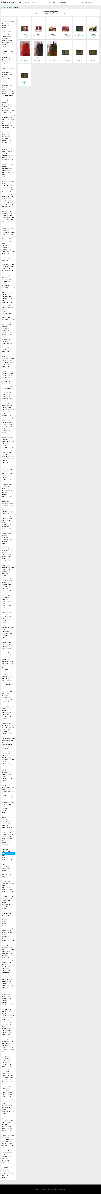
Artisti (20, 2)
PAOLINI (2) (6, 832)
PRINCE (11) (7, 894)
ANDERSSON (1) (8, 49)
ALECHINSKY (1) (7, 42)
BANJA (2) (5, 100)
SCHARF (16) (6, 981)
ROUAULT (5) (7, 960)
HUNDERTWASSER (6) (7, 485)
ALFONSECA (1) (7, 44)
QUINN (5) (6, 900)
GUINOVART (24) (8, 441)
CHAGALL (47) (7, 215)
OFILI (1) (5, 806)
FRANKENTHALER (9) (8, 389)
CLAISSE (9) (7, 236)
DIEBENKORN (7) (8, 307)
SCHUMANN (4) (7, 987)
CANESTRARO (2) (7, 196)
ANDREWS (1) (7, 51)
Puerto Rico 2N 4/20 (93, 59)
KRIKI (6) (4, 575)
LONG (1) (6, 640)
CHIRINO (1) (6, 230)
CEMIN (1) (6, 209)
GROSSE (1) (7, 437)
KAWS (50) (4, 541)
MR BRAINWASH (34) (7, 740)
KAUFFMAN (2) (7, 539)
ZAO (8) (5, 1171)
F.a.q (64, 1189)
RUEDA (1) (6, 962)
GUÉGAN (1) (7, 439)
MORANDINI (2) (8, 725)
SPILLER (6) (6, 1030)
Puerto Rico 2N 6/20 (66, 59)
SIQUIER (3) (6, 1013)
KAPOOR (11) (7, 531)
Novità (34, 2)
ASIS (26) (6, 78)
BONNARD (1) (7, 149)
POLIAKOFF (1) (7, 879)
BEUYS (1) (6, 130)
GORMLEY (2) (7, 424)
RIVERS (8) (6, 938)
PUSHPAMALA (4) (7, 898)
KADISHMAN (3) (8, 526)
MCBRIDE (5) (6, 695)
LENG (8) (7, 618)
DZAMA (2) (6, 334)
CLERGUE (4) (7, 241)
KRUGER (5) (7, 578)
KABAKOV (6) (6, 524)
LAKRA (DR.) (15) (6, 593)
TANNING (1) (7, 1054)
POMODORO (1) (8, 883)
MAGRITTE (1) (7, 659)
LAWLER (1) (6, 603)
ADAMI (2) (6, 25)
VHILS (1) (4, 1124)
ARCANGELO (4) (6, 66)
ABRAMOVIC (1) (8, 21)
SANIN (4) (6, 970)
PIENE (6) (5, 864)
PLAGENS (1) (6, 874)
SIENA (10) (6, 1007)
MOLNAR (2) (6, 719)
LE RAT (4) (5, 608)
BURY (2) (5, 183)
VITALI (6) (6, 1126)
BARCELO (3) (7, 104)
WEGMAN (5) (7, 1133)
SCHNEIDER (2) (7, 985)
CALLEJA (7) (6, 192)
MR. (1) (3, 742)
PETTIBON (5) (7, 857)
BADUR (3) (6, 83)
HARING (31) (6, 452)
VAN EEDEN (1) (7, 1099)
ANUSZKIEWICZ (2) (8, 54)
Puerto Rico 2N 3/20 (79, 35)
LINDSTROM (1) (7, 635)
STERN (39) (6, 1034)
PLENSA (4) (6, 877)
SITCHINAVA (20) (8, 1015)
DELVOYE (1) (6, 296)
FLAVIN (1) (5, 366)
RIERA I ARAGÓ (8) (7, 932)
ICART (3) (5, 488)
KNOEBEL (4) (6, 561)
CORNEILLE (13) (8, 251)
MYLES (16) (6, 763)
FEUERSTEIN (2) (8, 362)
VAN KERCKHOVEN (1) (8, 1102)
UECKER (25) (7, 1092)
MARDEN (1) (6, 672)
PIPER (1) (6, 868)
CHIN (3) (5, 226)
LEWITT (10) (6, 623)
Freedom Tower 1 (52, 59)
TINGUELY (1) (6, 1064)
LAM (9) (6, 595)
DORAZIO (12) (7, 326)
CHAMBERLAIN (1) (8, 217)
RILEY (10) (6, 934)
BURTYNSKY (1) (8, 181)
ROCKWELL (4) (7, 943)
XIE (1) (5, 1160)
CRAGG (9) (6, 258)
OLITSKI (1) (6, 810)
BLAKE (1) (6, 134)
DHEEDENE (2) (7, 302)
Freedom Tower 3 (24, 59)
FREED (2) (6, 392)
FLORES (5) (7, 371)
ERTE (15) (8, 347)
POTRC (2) (7, 889)
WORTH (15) (6, 1154)
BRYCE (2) (6, 177)
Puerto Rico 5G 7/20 (38, 35)
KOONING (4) (8, 567)
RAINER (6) (6, 909)
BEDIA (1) (5, 121)
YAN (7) (5, 1163)
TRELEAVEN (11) (7, 1077)
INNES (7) (6, 499)
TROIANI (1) (7, 1079)
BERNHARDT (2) (8, 127)
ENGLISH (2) (6, 339)
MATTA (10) (7, 691)
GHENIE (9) (6, 407)
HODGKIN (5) (7, 477)
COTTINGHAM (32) (7, 255)
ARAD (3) (5, 61)
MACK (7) (6, 652)
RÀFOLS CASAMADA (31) (7, 905)
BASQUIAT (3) (8, 115)
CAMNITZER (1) (7, 194)
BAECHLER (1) (7, 85)
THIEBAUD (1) (7, 1058)
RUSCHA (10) (7, 966)
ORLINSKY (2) (7, 817)
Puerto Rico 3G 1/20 (66, 35)
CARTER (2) (6, 200)
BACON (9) (6, 81)
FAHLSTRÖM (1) (7, 354)
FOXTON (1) (6, 381)
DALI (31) (6, 277)
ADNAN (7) (5, 29)
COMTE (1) (6, 249)
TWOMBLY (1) (6, 1088)
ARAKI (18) (7, 64)
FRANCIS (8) (6, 384)
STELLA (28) (6, 1032)
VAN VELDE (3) (7, 1105)
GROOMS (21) (6, 435)
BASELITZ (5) (7, 113)
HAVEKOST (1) (8, 456)
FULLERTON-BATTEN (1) (7, 399)
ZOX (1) (5, 1175)
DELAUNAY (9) (7, 292)
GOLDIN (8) (6, 420)
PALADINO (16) (7, 825)
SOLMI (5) (6, 1024)
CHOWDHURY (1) (8, 232)
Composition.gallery (7, 7)
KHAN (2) (5, 548)
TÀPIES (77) (6, 1056)
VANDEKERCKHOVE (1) (7, 1108)
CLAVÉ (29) (6, 239)
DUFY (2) (5, 330)
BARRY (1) (6, 108)
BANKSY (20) (5, 102)
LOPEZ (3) (6, 644)
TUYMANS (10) (6, 1086)
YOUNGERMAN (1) (7, 1167)
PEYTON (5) (7, 860)
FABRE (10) (5, 351)
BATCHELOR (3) (7, 117)
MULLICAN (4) (6, 748)
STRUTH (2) (7, 1037)
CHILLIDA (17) (7, 224)
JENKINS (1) (6, 509)
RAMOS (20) (6, 911)
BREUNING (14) (7, 168)
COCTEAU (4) (6, 245)
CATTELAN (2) (7, 204)
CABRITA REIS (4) (8, 185)
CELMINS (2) (6, 206)
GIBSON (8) (6, 411)
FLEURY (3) (6, 369)
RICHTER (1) (6, 930)
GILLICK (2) (6, 413)
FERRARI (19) (6, 360)
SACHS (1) (5, 968)
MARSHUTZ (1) (7, 678)
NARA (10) (7, 766)
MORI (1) (6, 729)
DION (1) (5, 311)
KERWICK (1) (6, 546)
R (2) (4, 902)
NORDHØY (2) (7, 800)
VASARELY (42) (7, 1113)
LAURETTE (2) (7, 601)
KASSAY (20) (6, 533)
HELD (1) (4, 460)
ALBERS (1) (6, 36)
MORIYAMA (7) (7, 731)
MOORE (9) (6, 723)
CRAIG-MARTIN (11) (8, 261)
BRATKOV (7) (7, 166)
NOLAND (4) (7, 798)
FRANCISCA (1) (7, 386)
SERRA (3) (6, 996)
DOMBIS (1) (6, 322)
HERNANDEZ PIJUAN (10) (7, 466)
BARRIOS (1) (6, 106)
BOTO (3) (6, 157)
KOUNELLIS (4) (7, 573)
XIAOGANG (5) (7, 1158)
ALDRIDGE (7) (7, 40)
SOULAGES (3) (7, 1028)
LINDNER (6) (7, 633)
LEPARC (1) (6, 620)
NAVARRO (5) (6, 770)
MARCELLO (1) (8, 669)
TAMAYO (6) (6, 1052)
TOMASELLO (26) (7, 1075)
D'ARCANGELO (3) (8, 270)
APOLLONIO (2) (7, 57)
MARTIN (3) (7, 680)
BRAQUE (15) (7, 164)
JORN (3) (5, 522)
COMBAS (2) (6, 247)
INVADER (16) (5, 501)
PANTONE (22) (7, 830)
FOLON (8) (7, 373)
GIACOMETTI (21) (8, 409)
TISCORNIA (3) (7, 1067)
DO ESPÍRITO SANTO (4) (7, 314)
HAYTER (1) (8, 458)
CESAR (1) (7, 211)
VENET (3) (6, 1122)
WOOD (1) (6, 1150)
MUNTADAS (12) (8, 757)
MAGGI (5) (6, 657)
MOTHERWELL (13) (8, 738)
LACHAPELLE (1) (7, 586)
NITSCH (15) (7, 795)
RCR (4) (4, 923)
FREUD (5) (6, 394)
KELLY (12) (7, 543)
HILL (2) (5, 471)
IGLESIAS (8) (7, 490)
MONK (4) (6, 721)
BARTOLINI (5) (8, 110)
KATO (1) (5, 535)
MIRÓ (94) (5, 714)
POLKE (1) (6, 881)
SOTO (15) (7, 1026)
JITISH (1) (6, 514)
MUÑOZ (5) (6, 753)
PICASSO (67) (7, 862)
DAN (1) (6, 279)
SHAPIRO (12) (6, 998)
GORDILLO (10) (7, 422)
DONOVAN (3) (6, 324)
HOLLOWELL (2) (7, 482)
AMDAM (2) (6, 46)
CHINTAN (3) (7, 228)
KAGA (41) (6, 528)
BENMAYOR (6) (7, 125)
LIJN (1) (5, 631)
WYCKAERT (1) (7, 1156)
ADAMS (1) (6, 27)
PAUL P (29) (5, 845)
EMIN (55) (6, 337)
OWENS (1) (6, 823)
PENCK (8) (5, 847)
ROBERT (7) (8, 940)
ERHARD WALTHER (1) (8, 344)
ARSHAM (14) (7, 74)
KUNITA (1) (7, 582)
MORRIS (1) (6, 733)
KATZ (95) (5, 537)
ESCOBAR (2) (7, 349)
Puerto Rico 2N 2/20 (25, 82)
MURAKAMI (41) (8, 759)
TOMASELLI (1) (7, 1073)
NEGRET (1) (6, 774)
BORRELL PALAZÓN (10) (7, 152)
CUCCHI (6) (6, 268)
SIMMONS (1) (6, 1009)
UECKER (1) (7, 1094)
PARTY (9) (6, 842)
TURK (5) (5, 1084)
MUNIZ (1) (5, 751)
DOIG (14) (6, 317)
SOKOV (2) (6, 1022)
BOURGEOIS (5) (7, 159)
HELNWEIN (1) (7, 462)
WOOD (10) (6, 1148)
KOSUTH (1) (6, 571)
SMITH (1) (5, 1019)
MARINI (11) (6, 674)
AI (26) (5, 34)
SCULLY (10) (6, 992)
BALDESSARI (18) (7, 91)
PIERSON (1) (6, 866)
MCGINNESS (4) (7, 699)
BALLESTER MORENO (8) (7, 97)
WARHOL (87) (6, 1130)
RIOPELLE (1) (7, 936)
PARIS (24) (6, 836)
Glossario (61, 1189)
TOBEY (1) (6, 1069)
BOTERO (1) (7, 155)
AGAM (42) (6, 32)
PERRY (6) (6, 855)
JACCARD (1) (7, 503)
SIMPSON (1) (6, 1011)
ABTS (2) (6, 23)
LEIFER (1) (5, 614)
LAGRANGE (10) (7, 588)
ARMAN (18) (8, 69)
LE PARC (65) (6, 605)
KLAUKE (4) (6, 554)
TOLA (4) (5, 1071)
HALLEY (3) (6, 445)
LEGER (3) (6, 612)
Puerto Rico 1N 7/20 (93, 35)
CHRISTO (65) (7, 234)
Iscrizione (81, 2)
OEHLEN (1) (6, 804)
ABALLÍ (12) (6, 19)
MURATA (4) (6, 761)
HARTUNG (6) (6, 454)
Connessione (89, 2)
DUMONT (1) (7, 332)
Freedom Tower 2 (38, 59)
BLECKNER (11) (7, 136)
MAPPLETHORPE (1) (8, 666)
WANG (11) (7, 1128)
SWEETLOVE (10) (8, 1047)
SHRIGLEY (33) (7, 1005)
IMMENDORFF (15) (7, 492)
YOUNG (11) (6, 1165)
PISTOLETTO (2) (5, 871)
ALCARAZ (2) (6, 38)
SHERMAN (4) (6, 1002)
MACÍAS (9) (6, 650)
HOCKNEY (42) (7, 475)
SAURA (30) (6, 977)
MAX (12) (5, 693)
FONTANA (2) (6, 377)
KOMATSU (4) (7, 563)
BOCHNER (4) (6, 140)
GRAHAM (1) (6, 433)
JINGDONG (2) (7, 511)
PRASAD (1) (8, 891)
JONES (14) (6, 520)
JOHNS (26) (6, 516)
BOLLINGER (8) (7, 147)
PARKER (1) (7, 838)
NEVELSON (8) (7, 778)
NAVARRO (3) (7, 772)
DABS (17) (5, 273)
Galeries (27, 2)
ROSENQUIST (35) (8, 955)
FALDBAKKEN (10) (8, 358)
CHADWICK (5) (7, 213)
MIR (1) (6, 712)
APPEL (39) (6, 59)
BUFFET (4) (6, 179)
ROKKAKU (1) (7, 951)
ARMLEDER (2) (7, 72)
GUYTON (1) (6, 443)
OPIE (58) (5, 812)
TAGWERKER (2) (8, 1049)
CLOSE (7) (6, 243)
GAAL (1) (6, 403)
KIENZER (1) (7, 550)
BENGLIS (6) (6, 123)
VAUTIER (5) (7, 1120)
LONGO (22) (6, 642)
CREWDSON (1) (8, 264)
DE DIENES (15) (7, 283)
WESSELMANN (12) (8, 1135)
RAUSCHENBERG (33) (8, 916)
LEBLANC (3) (6, 610)
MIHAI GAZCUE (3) (8, 706)
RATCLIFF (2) (6, 913)
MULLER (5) (7, 746)
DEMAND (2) (7, 298)
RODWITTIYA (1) (8, 949)
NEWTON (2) (7, 781)
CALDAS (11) (7, 187)
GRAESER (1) (7, 430)
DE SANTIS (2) (7, 290)
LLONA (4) (6, 637)
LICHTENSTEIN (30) (8, 627)
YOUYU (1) (5, 1169)
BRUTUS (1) (6, 174)
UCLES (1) (6, 1090)
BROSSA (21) (6, 170)
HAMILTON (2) (7, 450)
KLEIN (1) (6, 556)
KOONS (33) (6, 569)
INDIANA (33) (7, 497)
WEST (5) (5, 1137)
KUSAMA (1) (6, 584)
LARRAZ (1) (6, 599)
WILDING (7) (7, 1143)
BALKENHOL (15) (8, 93)
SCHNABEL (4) (7, 983)
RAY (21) (5, 919)
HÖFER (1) (6, 479)
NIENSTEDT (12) (7, 789)
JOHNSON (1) (7, 518)
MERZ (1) (5, 701)
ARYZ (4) (4, 76)
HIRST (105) (7, 473)
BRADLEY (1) (6, 162)
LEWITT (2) (5, 625)
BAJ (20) (5, 87)
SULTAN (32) (7, 1045)
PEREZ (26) (6, 851)
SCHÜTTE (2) (7, 990)
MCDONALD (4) (7, 697)
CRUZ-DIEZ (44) (7, 266)
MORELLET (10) (8, 727)
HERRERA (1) (7, 469)
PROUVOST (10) (7, 896)
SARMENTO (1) (7, 975)
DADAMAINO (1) (6, 275)
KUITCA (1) (7, 580)
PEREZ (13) (6, 853)
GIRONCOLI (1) (7, 418)
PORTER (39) (7, 887)
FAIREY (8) (6, 356)
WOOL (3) (7, 1152)
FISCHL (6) (5, 364)
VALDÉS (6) (6, 1096)
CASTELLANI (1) (7, 202)
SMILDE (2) (7, 1017)
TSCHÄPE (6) (7, 1081)
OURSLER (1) (6, 821)
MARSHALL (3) (8, 676)
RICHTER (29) (7, 928)
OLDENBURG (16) (7, 808)
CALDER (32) (7, 189)
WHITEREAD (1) (7, 1139)
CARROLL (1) (7, 198)
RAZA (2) (5, 921)
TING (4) (6, 1062)
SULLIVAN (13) (7, 1043)
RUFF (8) (6, 964)
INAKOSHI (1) (7, 494)
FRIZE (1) (6, 396)
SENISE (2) (6, 994)
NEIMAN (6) (6, 776)
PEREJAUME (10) (6, 849)
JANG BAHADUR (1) (8, 506)
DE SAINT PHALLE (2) (8, 288)
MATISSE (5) (6, 689)
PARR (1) (5, 840)
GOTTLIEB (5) (7, 426)
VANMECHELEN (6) (8, 1111)
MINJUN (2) (5, 710)
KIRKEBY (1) (6, 552)
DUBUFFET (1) (6, 328)
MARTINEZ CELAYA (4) (7, 685)
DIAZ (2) (6, 305)
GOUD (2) (6, 428)
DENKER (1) (6, 300)
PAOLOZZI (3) (7, 834)
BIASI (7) (6, 132)
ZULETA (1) (7, 1177)
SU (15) (5, 1039)
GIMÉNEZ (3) (7, 415)
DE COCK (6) (6, 281)
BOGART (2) (6, 142)
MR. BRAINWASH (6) (7, 744)
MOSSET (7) (6, 736)
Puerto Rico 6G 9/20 (25, 35)
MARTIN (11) (6, 682)
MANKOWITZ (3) (8, 663)
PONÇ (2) (5, 885)
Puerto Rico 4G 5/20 (52, 35)
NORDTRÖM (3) (8, 802)
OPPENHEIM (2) (7, 815)
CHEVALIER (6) (7, 219)
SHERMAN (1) (6, 1000)
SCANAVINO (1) (7, 979)
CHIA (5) (5, 221)
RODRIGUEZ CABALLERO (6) (7, 946)
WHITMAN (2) (7, 1141)
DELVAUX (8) (6, 294)
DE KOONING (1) (8, 285)
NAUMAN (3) (6, 768)
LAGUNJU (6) (6, 590)
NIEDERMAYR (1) (8, 787)
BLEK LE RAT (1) (6, 138)
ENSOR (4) (6, 341)
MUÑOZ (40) (6, 755)
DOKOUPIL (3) (8, 320)
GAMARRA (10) (7, 405)
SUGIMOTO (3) (7, 1041)
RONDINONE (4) (7, 953)
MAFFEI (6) (6, 655)
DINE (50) (5, 309)
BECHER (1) (8, 119)
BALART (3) (6, 89)
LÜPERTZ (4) (7, 646)
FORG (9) (6, 379)
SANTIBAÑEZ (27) (7, 972)
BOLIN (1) (5, 145)
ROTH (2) (6, 958)
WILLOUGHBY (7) (7, 1145)
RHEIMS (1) (6, 926)
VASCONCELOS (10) (7, 1117)
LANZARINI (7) (7, 597)
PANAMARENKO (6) (7, 827)
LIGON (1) (6, 629)
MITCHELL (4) (6, 716)
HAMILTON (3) (7, 448)
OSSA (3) (6, 819)
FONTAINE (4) (7, 375)
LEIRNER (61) (7, 616)
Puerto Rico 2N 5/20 (79, 59)
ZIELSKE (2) (8, 1173)
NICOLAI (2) (7, 784)
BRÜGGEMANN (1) (8, 172)
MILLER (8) (6, 708)
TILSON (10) (6, 1060)
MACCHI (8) (6, 648)
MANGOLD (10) (7, 661)
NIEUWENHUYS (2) (8, 792)
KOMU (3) (5, 565)
